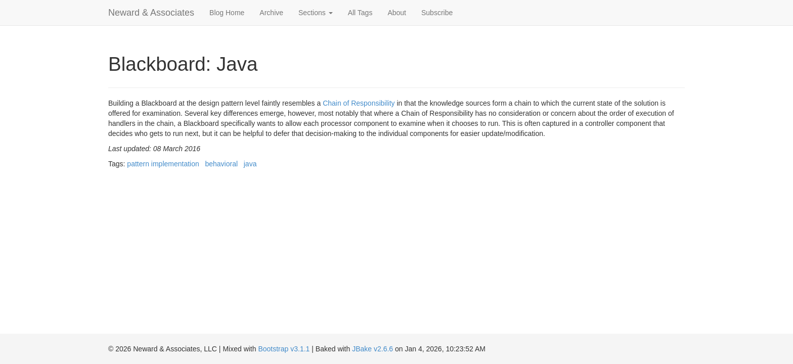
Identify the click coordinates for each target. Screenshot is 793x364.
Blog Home (226, 13)
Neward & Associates (151, 13)
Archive (271, 13)
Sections (315, 13)
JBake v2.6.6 (372, 349)
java (250, 164)
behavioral (221, 164)
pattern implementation (163, 164)
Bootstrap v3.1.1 (284, 349)
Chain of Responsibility (358, 103)
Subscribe (437, 13)
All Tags (360, 13)
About (396, 13)
